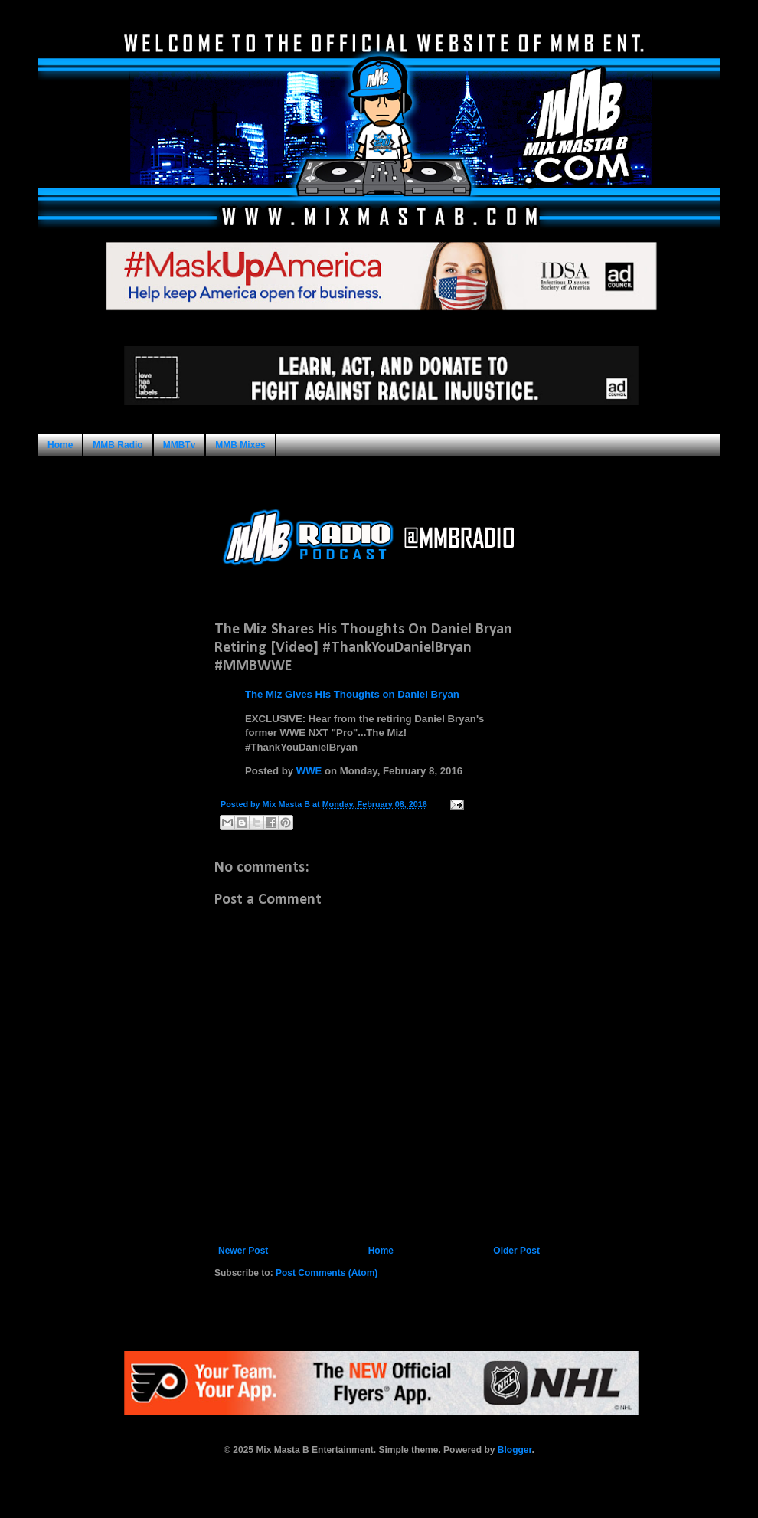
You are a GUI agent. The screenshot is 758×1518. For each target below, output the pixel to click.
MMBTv (179, 445)
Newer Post (243, 1250)
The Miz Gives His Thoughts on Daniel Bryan (352, 694)
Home (60, 445)
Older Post (516, 1250)
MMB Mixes (240, 445)
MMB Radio (117, 445)
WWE (309, 771)
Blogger (515, 1449)
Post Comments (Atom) (326, 1273)
